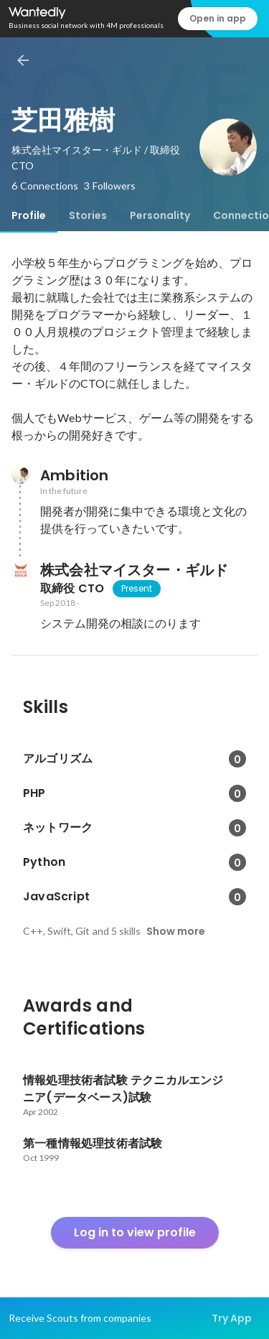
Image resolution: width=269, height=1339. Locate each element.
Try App (232, 1318)
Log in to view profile (135, 1232)
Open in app (217, 18)
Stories (88, 215)
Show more (175, 931)
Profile (28, 215)
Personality (160, 215)
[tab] (28, 215)
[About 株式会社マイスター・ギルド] (20, 570)
